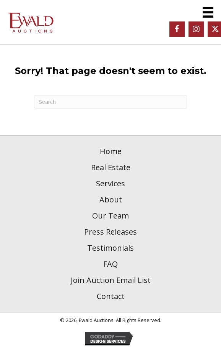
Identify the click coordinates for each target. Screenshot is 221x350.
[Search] (110, 101)
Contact (111, 296)
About (110, 199)
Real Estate (110, 167)
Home (111, 151)
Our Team (110, 215)
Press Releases (110, 232)
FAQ (110, 264)
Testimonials (110, 248)
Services (110, 183)
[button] (177, 29)
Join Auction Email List (111, 280)
